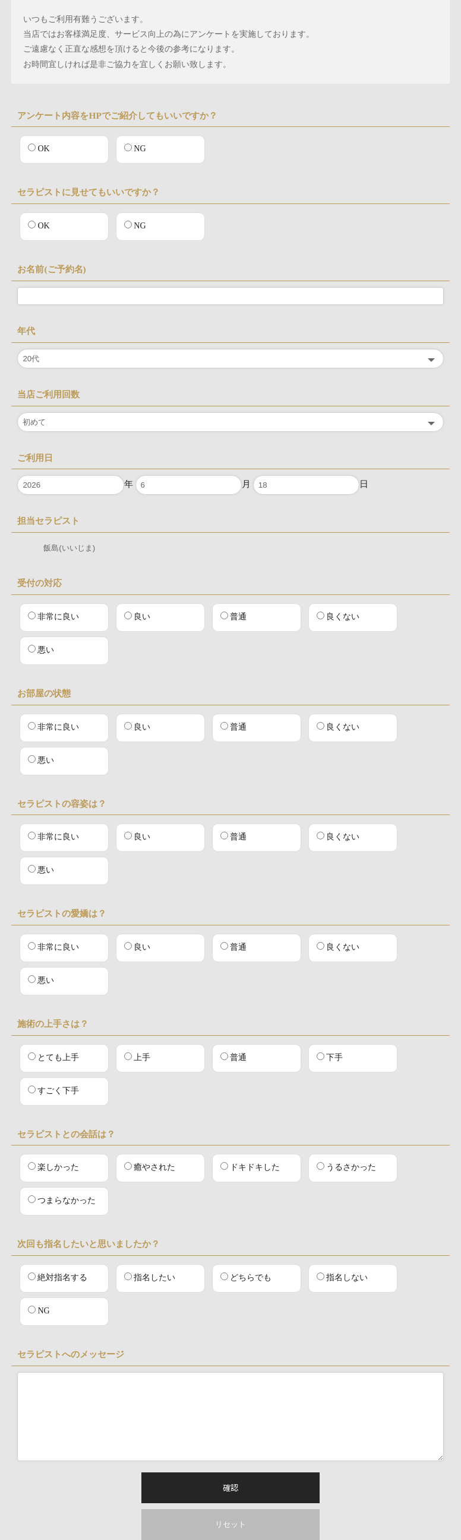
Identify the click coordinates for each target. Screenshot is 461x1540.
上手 (137, 1057)
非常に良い (53, 616)
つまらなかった (62, 1200)
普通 (233, 616)
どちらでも (245, 1277)
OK (38, 148)
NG (135, 148)
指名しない (342, 1277)
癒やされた (149, 1167)
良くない (338, 616)
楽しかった (53, 1167)
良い (137, 616)
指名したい (149, 1277)
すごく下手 (53, 1090)
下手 (330, 1057)
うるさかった (346, 1167)
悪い (41, 649)
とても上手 (53, 1057)
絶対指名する (57, 1277)
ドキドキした (250, 1167)
